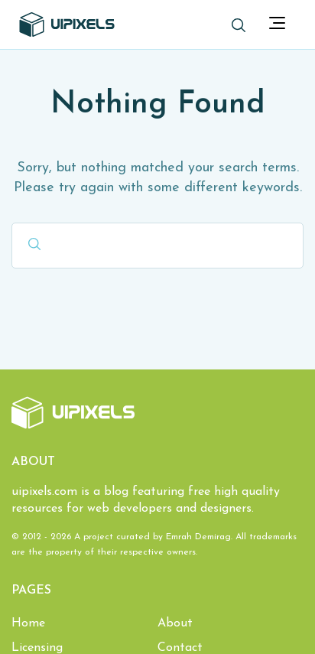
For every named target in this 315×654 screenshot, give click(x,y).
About (175, 623)
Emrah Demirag (198, 537)
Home (28, 623)
